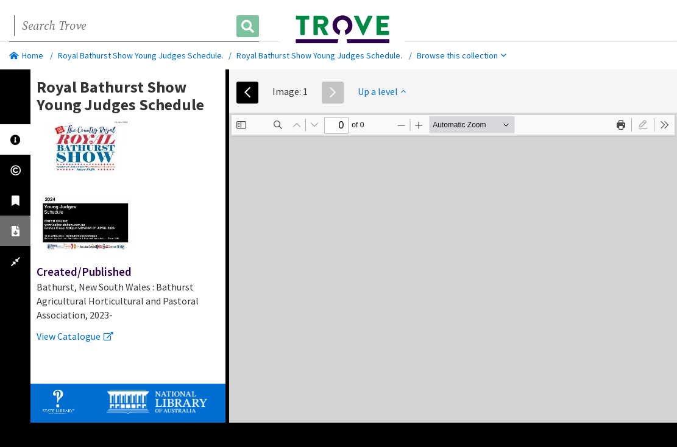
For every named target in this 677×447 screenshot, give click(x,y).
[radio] (642, 124)
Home (26, 55)
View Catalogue (75, 336)
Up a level (382, 91)
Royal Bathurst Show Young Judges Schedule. (141, 55)
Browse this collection (461, 55)
